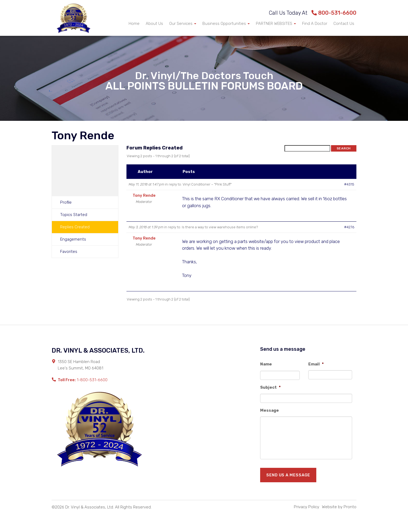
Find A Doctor (314, 23)
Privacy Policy (306, 506)
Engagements (73, 239)
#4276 (349, 227)
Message (269, 410)
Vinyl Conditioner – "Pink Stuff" (207, 184)
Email (316, 364)
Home (134, 23)
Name (266, 364)
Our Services (182, 23)
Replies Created (75, 227)
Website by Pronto (339, 506)
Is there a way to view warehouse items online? (220, 227)
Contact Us (343, 23)
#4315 (349, 184)
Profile (66, 202)
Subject (270, 387)
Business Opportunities (226, 23)
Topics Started (73, 214)
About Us (154, 23)
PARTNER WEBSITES (276, 23)
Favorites (68, 251)
